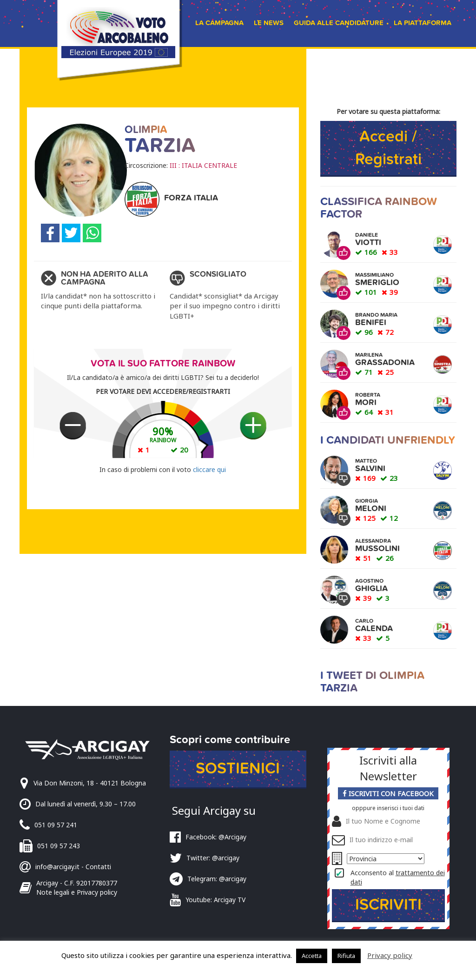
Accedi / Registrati (388, 148)
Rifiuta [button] (346, 955)
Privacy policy (389, 955)
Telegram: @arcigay (216, 878)
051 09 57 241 (55, 824)
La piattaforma (422, 23)
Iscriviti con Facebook (388, 793)
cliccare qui (209, 469)
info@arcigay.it (57, 866)
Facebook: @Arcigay (215, 836)
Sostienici (238, 768)
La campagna (219, 23)
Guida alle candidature (338, 23)
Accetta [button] (312, 955)
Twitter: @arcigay (212, 857)
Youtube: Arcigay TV (215, 899)
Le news (269, 23)
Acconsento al (397, 877)
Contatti (98, 866)
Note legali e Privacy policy (76, 892)
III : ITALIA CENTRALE (203, 165)
